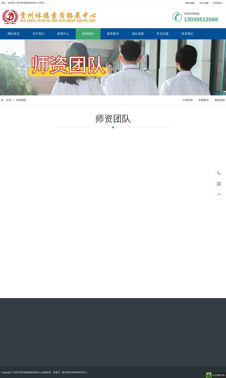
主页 (8, 100)
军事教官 (203, 100)
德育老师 (219, 100)
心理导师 (187, 100)
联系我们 (218, 3)
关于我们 (41, 33)
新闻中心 (66, 33)
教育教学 (116, 33)
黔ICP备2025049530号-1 (74, 372)
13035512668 (219, 173)
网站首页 (17, 33)
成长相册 (141, 33)
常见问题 (166, 33)
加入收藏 (204, 3)
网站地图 (190, 3)
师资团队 (88, 33)
